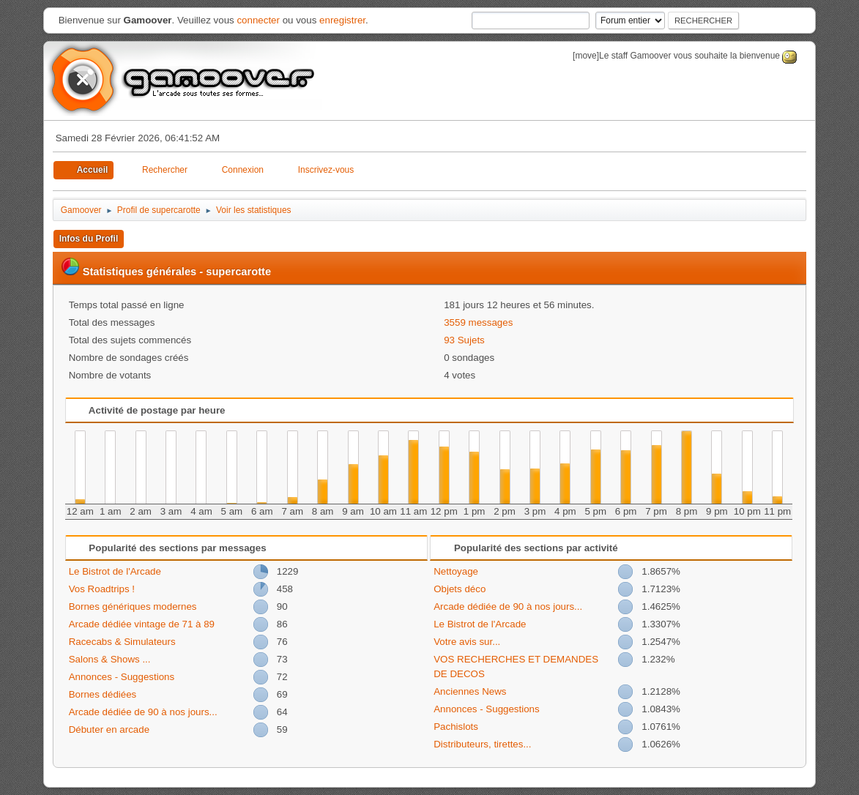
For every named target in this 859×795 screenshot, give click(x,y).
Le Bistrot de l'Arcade (115, 571)
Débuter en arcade (109, 729)
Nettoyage (456, 571)
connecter (258, 20)
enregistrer (342, 20)
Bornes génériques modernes (133, 606)
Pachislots (456, 726)
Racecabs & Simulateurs (122, 641)
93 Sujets (464, 340)
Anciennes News (470, 691)
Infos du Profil (89, 239)
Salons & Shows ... (110, 659)
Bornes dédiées (103, 694)
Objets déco (460, 588)
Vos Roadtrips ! (102, 588)
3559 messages (478, 322)
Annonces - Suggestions (121, 676)
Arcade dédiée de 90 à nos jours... (143, 711)
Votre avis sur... (467, 641)
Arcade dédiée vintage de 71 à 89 (142, 624)
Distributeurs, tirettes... (482, 744)
